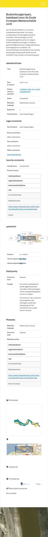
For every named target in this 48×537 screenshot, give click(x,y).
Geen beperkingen (14, 155)
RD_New (23, 259)
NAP (21, 263)
